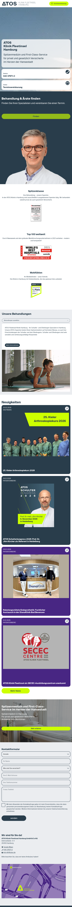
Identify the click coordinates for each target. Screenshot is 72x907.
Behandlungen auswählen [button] (36, 320)
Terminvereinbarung (34, 86)
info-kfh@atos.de (9, 852)
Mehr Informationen (12, 345)
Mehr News (15, 691)
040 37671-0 (34, 75)
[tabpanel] (36, 358)
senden (13, 818)
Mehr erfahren (36, 729)
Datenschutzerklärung (59, 809)
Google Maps (8, 847)
